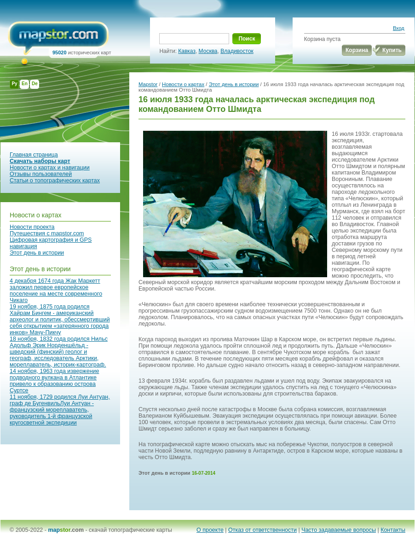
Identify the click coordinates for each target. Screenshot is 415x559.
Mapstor (147, 84)
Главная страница (34, 154)
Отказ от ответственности (262, 530)
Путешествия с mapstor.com (47, 233)
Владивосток (237, 51)
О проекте (210, 530)
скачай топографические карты (130, 530)
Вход (398, 28)
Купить (392, 50)
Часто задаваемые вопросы (338, 530)
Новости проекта (32, 227)
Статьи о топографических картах (55, 180)
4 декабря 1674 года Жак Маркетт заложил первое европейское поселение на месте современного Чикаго (56, 290)
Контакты (392, 530)
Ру (14, 83)
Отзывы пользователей (41, 174)
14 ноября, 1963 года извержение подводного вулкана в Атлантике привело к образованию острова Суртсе (54, 381)
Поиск (246, 38)
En (25, 83)
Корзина (357, 50)
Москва (208, 51)
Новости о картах (36, 215)
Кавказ (187, 51)
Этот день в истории (37, 253)
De (35, 83)
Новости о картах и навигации (50, 167)
